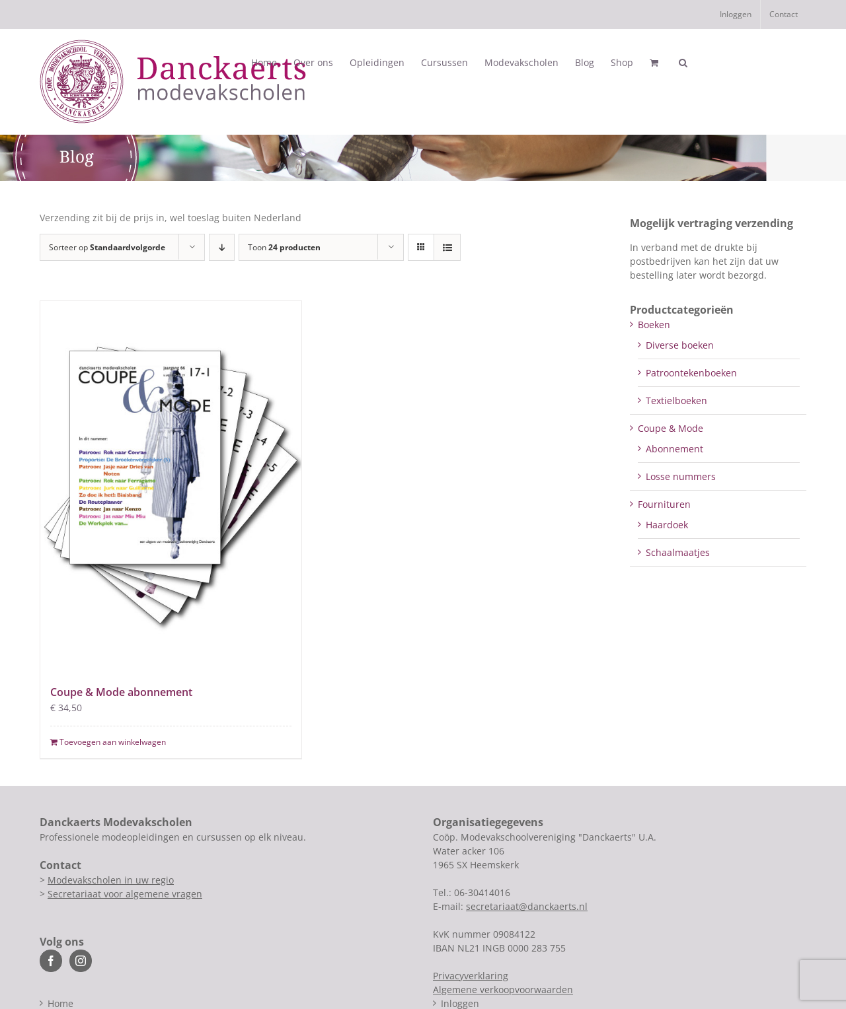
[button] (683, 63)
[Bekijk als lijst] (447, 247)
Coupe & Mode (670, 428)
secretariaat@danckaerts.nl (527, 906)
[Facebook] (51, 961)
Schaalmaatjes (678, 552)
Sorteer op (107, 247)
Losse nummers (681, 476)
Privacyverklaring (470, 975)
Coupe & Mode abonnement (121, 692)
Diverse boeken (680, 345)
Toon (284, 247)
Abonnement (674, 448)
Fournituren (664, 504)
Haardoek (667, 524)
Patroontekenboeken (691, 372)
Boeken (654, 324)
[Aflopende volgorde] (222, 247)
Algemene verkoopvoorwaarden (503, 989)
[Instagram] (80, 961)
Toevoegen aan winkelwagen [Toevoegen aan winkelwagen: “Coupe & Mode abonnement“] (112, 742)
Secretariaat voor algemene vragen (125, 893)
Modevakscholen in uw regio (111, 880)
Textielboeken (676, 400)
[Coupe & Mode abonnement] (170, 485)
